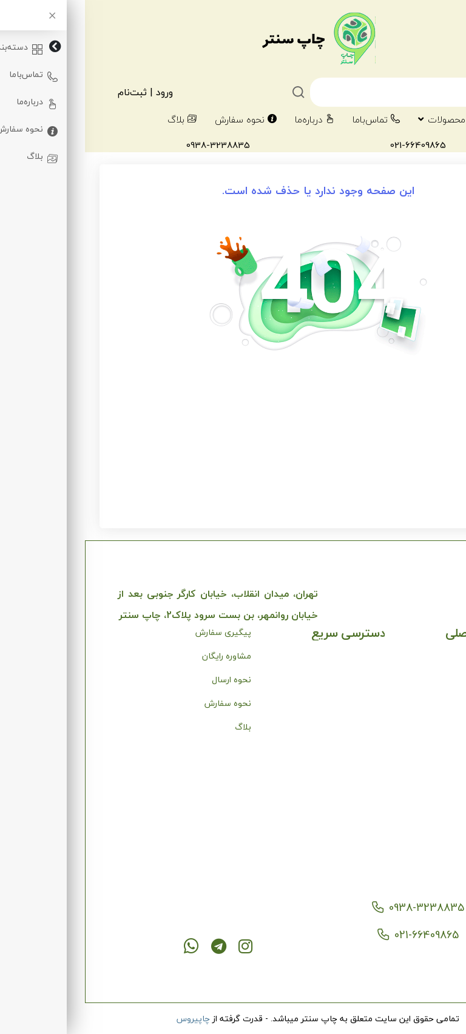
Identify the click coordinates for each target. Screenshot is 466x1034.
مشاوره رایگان (141, 656)
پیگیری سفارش (138, 632)
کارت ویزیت (411, 797)
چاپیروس (108, 1018)
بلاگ (97, 120)
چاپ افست (413, 774)
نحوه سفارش (161, 120)
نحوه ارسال (146, 679)
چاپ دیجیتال (408, 750)
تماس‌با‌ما (291, 120)
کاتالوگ (419, 821)
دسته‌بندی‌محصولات (388, 120)
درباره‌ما (229, 120)
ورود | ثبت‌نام (60, 92)
